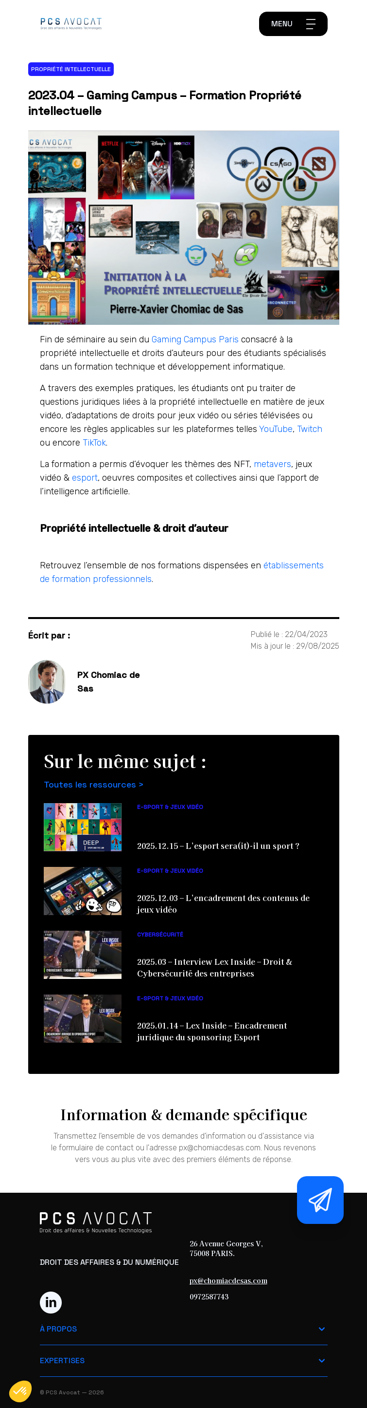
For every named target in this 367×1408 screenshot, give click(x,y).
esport (85, 477)
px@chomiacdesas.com (228, 1280)
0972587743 (209, 1296)
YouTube (276, 429)
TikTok (94, 442)
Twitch (309, 429)
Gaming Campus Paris (196, 339)
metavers (272, 464)
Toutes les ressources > (94, 784)
